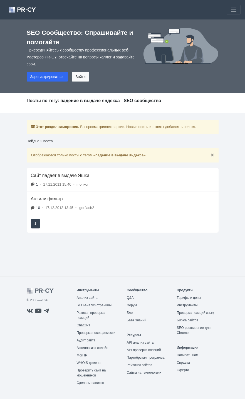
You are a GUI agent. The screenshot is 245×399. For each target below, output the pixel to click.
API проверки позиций (144, 350)
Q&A (130, 298)
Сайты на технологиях (144, 373)
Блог (130, 313)
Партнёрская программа (146, 357)
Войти (80, 77)
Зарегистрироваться (47, 77)
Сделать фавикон (90, 383)
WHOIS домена (89, 363)
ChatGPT (84, 325)
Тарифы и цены (189, 298)
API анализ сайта (140, 342)
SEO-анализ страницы (94, 305)
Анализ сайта (87, 298)
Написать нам (188, 355)
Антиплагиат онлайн (92, 348)
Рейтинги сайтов (139, 365)
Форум (132, 305)
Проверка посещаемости (96, 333)
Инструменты (187, 305)
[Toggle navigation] (234, 9)
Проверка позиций (195, 313)
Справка (183, 362)
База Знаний (137, 320)
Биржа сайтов (187, 320)
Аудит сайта (86, 340)
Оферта (183, 370)
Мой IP (82, 355)
